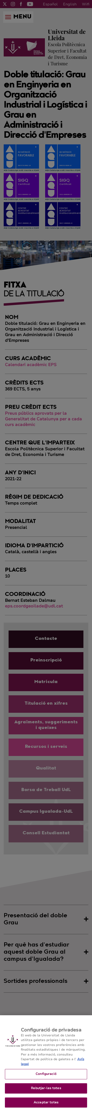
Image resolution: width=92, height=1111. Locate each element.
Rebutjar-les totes (46, 1091)
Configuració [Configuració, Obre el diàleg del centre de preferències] (46, 1077)
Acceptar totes (46, 1105)
